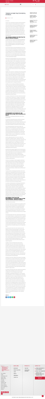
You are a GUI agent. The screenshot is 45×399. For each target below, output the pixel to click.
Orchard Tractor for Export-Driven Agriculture (33, 36)
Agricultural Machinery (27, 371)
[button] (20, 4)
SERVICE (15, 373)
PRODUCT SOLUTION (17, 370)
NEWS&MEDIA (16, 375)
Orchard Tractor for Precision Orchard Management (33, 26)
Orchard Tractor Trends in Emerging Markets (33, 31)
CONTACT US (16, 377)
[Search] (35, 5)
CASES (15, 371)
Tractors (26, 368)
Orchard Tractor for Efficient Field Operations (33, 41)
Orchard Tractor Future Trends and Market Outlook (33, 16)
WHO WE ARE (16, 368)
